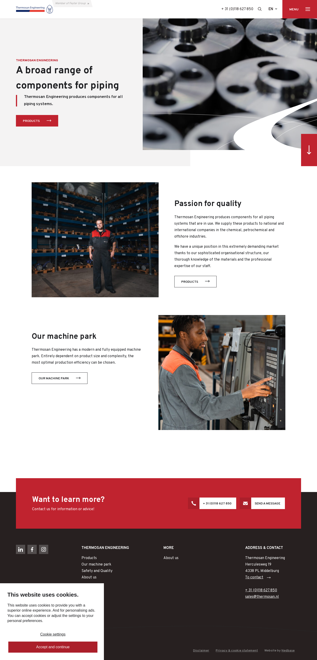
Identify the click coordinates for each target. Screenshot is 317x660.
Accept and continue (53, 647)
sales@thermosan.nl (262, 597)
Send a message (267, 504)
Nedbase (288, 651)
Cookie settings (52, 634)
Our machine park (54, 378)
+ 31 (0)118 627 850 (237, 9)
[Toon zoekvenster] (260, 9)
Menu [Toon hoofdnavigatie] (294, 10)
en (271, 9)
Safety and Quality (97, 571)
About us (89, 577)
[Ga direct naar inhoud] (309, 150)
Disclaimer (201, 651)
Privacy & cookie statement (237, 651)
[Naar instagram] (43, 549)
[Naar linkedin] (20, 549)
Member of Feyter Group (70, 3)
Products (31, 121)
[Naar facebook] (32, 549)
